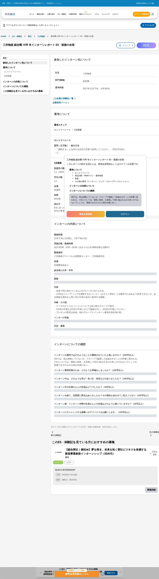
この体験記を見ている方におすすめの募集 (23, 91)
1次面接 (7, 76)
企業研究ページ (61, 102)
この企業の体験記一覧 (64, 98)
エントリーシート (12, 72)
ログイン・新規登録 (141, 14)
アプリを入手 (148, 25)
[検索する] (152, 14)
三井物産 (41, 36)
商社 (30, 36)
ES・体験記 (17, 36)
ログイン (125, 214)
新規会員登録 (85, 214)
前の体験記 (56, 433)
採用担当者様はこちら (144, 3)
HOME (3, 36)
